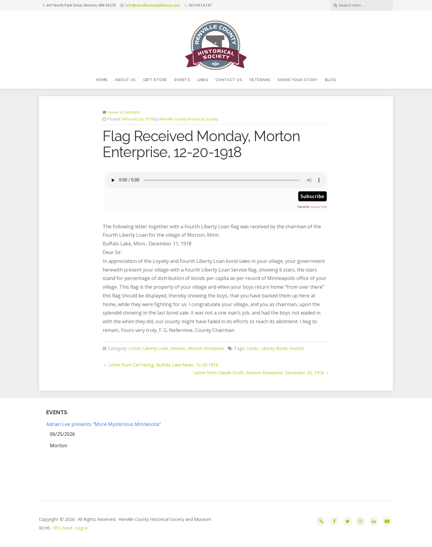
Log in (81, 528)
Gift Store (155, 79)
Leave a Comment (124, 112)
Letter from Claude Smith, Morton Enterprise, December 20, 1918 (259, 372)
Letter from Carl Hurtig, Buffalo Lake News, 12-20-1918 (163, 365)
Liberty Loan (155, 348)
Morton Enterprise (206, 348)
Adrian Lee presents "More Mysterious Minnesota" (103, 424)
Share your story (297, 79)
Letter (134, 348)
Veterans (259, 79)
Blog (330, 79)
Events (182, 79)
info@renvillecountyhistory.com (152, 5)
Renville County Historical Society (188, 119)
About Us (125, 79)
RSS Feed (62, 528)
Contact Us (228, 79)
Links (202, 79)
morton (296, 348)
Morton (177, 348)
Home (102, 79)
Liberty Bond (274, 348)
